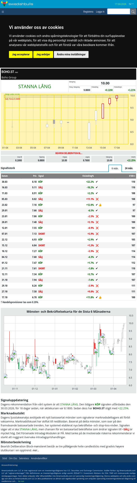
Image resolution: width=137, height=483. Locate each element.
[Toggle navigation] (4, 11)
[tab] (115, 168)
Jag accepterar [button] (21, 54)
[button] (132, 4)
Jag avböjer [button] (43, 54)
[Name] (133, 11)
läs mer (21, 481)
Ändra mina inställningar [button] (71, 54)
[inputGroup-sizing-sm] (118, 11)
